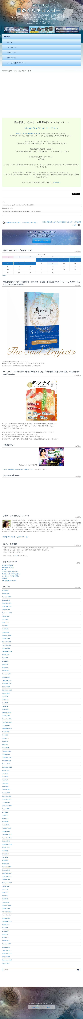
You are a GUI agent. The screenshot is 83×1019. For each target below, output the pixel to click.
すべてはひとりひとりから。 (10, 571)
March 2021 (5, 786)
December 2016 (6, 950)
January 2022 (6, 754)
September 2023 (7, 690)
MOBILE (35, 1007)
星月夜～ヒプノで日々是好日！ (11, 574)
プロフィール (12, 47)
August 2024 (5, 654)
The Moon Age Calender (9, 580)
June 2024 (5, 661)
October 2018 (6, 879)
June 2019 (5, 854)
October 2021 (6, 764)
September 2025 (7, 613)
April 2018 (5, 899)
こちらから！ (56, 182)
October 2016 (6, 957)
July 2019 (5, 851)
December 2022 (6, 719)
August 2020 (5, 809)
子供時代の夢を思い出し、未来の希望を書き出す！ (21, 222)
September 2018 (7, 883)
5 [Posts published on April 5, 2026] (7, 263)
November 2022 (6, 722)
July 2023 (5, 696)
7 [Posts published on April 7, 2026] (30, 263)
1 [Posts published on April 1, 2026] (41, 260)
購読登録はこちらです (41, 240)
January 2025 (6, 638)
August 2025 (5, 616)
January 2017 (6, 947)
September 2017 (7, 921)
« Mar (4, 275)
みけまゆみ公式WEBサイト (16, 63)
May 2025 (5, 626)
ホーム (9, 42)
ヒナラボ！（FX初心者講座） (10, 576)
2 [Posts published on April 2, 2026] (52, 260)
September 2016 (7, 960)
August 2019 (5, 847)
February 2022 (6, 751)
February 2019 (6, 867)
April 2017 (5, 937)
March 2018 (5, 902)
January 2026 (6, 600)
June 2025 (5, 622)
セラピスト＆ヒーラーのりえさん (28, 133)
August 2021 (5, 770)
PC (49, 1007)
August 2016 (5, 963)
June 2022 (5, 738)
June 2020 (5, 815)
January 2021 (6, 793)
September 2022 (7, 728)
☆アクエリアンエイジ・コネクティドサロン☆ (41, 128)
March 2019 (5, 863)
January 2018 (6, 908)
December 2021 (6, 757)
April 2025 (5, 629)
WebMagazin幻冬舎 (8, 567)
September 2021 (7, 767)
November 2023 (6, 683)
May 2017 (5, 934)
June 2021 (5, 777)
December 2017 (6, 912)
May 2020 (5, 818)
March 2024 (5, 670)
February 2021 (6, 789)
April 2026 (5, 590)
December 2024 (6, 642)
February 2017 (6, 944)
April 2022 (5, 744)
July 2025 (5, 619)
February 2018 (6, 905)
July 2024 (5, 658)
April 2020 (5, 822)
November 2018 (6, 876)
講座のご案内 (11, 52)
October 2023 (6, 687)
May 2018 (5, 895)
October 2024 (6, 648)
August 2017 (5, 924)
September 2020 (7, 806)
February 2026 (6, 597)
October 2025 (6, 609)
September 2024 (7, 651)
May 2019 (5, 857)
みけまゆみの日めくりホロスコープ (15, 537)
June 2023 (5, 699)
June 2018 (5, 892)
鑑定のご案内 (11, 58)
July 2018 (5, 889)
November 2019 (6, 838)
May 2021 (5, 780)
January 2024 (6, 677)
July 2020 (5, 812)
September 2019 (7, 844)
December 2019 (6, 834)
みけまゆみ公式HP (7, 565)
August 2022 (5, 732)
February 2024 (6, 674)
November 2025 (6, 606)
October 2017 (6, 918)
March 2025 (5, 632)
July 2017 (5, 928)
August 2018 (5, 886)
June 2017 (5, 931)
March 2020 (5, 825)
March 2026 (5, 593)
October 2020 (6, 802)
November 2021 (6, 760)
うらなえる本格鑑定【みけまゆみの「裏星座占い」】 (18, 469)
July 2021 (5, 773)
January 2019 (6, 870)
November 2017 (6, 915)
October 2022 (6, 725)
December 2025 (6, 603)
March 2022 (5, 748)
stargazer (5, 578)
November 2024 (6, 645)
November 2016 (6, 953)
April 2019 (5, 860)
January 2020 (6, 831)
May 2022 (5, 741)
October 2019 (6, 841)
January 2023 (6, 715)
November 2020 (6, 799)
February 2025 (6, 635)
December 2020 (6, 796)
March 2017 (5, 940)
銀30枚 (4, 569)
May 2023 (5, 703)
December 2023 (6, 680)
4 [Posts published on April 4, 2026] (75, 260)
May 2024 (5, 664)
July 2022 (5, 735)
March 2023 (5, 709)
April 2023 (5, 706)
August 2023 (5, 693)
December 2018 (6, 873)
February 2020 (6, 828)
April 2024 (5, 667)
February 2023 (6, 712)
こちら (16, 555)
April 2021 (5, 783)
